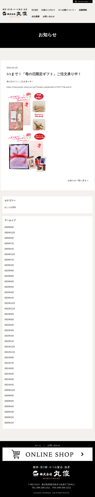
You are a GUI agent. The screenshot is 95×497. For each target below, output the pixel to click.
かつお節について (66, 10)
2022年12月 (9, 303)
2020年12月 (9, 390)
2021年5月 (9, 374)
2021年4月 (9, 379)
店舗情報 (83, 10)
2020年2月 (9, 417)
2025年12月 (9, 233)
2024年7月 (9, 260)
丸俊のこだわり (48, 10)
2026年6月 (9, 227)
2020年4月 (9, 406)
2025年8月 (9, 238)
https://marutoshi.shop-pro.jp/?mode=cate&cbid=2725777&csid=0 (39, 87)
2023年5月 (9, 287)
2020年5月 (9, 401)
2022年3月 (9, 336)
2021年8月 (9, 357)
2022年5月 (9, 325)
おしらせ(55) (10, 207)
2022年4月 (9, 330)
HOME (35, 10)
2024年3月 (9, 265)
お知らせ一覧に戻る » (78, 180)
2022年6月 (9, 319)
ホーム (38, 445)
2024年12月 (9, 254)
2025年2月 (9, 249)
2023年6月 (9, 281)
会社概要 (35, 16)
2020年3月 (9, 412)
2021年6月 (9, 368)
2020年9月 (9, 396)
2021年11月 (9, 352)
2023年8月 (9, 276)
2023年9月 (9, 271)
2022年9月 (9, 314)
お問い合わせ (49, 16)
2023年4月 (9, 292)
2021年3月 (9, 385)
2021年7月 (9, 363)
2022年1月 (9, 341)
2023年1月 (9, 298)
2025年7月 (9, 243)
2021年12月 (9, 347)
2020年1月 (9, 423)
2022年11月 (9, 309)
